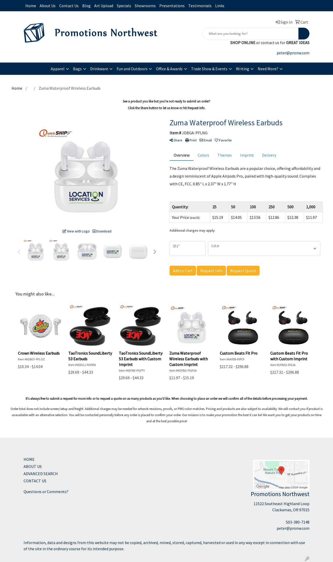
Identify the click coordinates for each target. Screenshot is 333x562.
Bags (77, 68)
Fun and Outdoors (132, 68)
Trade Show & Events (209, 68)
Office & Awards (169, 68)
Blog (86, 5)
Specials (124, 5)
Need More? (268, 68)
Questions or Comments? (46, 491)
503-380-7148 (297, 522)
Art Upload (103, 5)
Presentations (172, 5)
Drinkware (99, 68)
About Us (48, 5)
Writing (242, 68)
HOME (29, 459)
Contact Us (69, 5)
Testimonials (200, 5)
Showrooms (145, 5)
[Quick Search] (250, 33)
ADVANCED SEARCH (41, 473)
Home (30, 5)
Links (219, 5)
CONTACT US (35, 480)
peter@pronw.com (293, 52)
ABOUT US (33, 466)
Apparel (58, 68)
